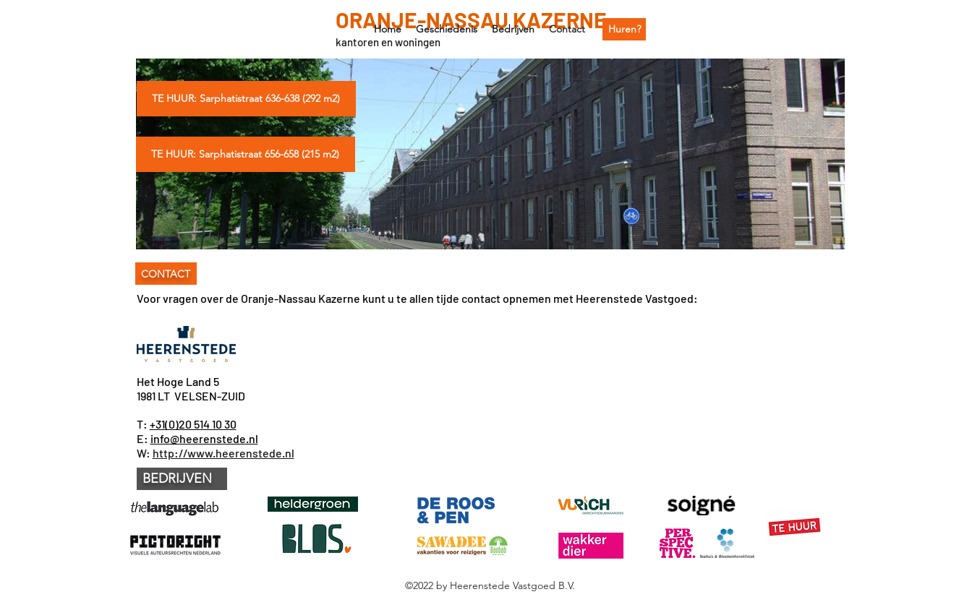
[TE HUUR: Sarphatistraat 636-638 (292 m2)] (246, 98)
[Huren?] (624, 29)
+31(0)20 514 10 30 (193, 424)
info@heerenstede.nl (204, 438)
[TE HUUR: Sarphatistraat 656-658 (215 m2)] (245, 154)
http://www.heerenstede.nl (223, 453)
